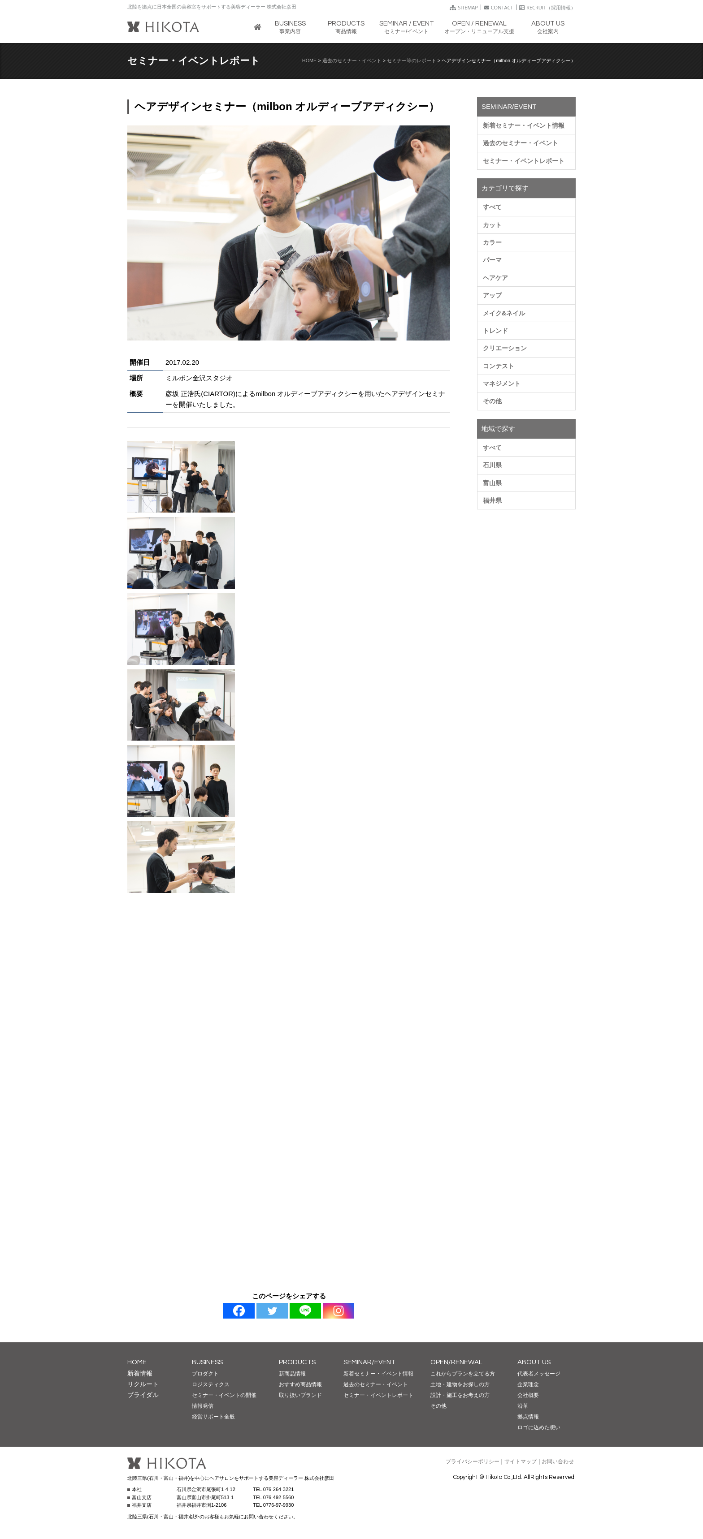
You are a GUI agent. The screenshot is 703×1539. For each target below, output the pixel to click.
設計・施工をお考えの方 (460, 1395)
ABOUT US (534, 1362)
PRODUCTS (297, 1362)
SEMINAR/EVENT (369, 1362)
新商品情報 (292, 1374)
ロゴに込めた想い (538, 1427)
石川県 (492, 465)
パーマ (492, 259)
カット (492, 224)
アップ (492, 295)
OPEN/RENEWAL (456, 1362)
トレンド (495, 330)
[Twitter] (272, 1311)
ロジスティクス (211, 1384)
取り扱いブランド (300, 1395)
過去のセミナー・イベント (352, 60)
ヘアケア (495, 277)
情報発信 (202, 1406)
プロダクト (205, 1374)
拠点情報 (528, 1417)
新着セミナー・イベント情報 (523, 125)
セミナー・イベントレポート (523, 160)
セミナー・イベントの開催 (224, 1395)
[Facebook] (239, 1311)
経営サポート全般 (213, 1417)
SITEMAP (464, 7)
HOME (309, 60)
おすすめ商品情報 (300, 1384)
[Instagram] (338, 1311)
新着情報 (139, 1373)
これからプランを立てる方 (462, 1374)
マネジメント (502, 383)
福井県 (492, 500)
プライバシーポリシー (472, 1461)
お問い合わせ (558, 1461)
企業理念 (528, 1384)
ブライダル (143, 1394)
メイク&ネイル (504, 313)
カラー (492, 242)
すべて (492, 207)
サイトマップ (520, 1461)
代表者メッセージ (538, 1374)
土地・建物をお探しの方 (460, 1384)
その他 (492, 401)
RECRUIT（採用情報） (547, 7)
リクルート (143, 1384)
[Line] (305, 1311)
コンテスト (498, 366)
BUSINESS (207, 1362)
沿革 (522, 1406)
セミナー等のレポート (411, 60)
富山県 (492, 483)
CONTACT (498, 7)
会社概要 (528, 1395)
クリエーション (505, 348)
